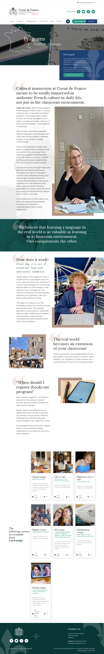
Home (12, 22)
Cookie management (25, 648)
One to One (60, 478)
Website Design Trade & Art (86, 650)
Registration (86, 22)
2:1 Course (60, 531)
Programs (20, 22)
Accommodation (31, 22)
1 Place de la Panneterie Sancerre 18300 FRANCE (76, 636)
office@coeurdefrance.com (86, 2)
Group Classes (39, 478)
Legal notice (13, 648)
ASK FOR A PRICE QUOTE (74, 76)
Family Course (39, 531)
